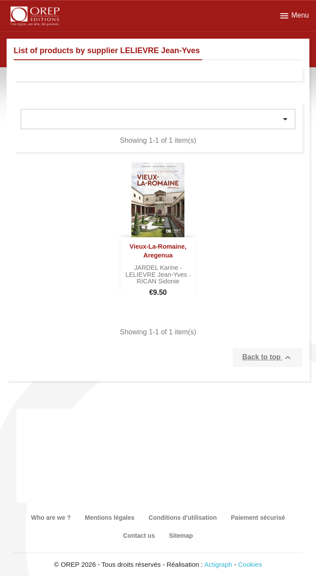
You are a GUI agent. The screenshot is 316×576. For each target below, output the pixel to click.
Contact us (139, 535)
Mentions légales (110, 517)
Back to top (267, 357)
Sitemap (181, 535)
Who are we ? (51, 517)
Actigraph (218, 564)
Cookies (250, 564)
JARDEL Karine (157, 267)
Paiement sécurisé (258, 517)
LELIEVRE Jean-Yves (157, 274)
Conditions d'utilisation (183, 517)
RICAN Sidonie (158, 281)
